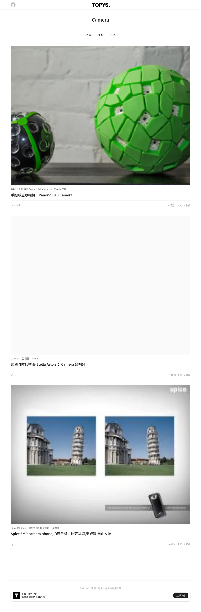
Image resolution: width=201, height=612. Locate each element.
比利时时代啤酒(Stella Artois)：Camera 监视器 (48, 364)
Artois (35, 358)
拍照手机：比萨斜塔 (39, 527)
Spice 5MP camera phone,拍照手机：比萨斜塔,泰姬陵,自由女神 (61, 533)
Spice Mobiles (18, 527)
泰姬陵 (55, 527)
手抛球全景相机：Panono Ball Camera (41, 194)
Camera (15, 358)
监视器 (25, 358)
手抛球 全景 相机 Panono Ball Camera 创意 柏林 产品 (38, 189)
